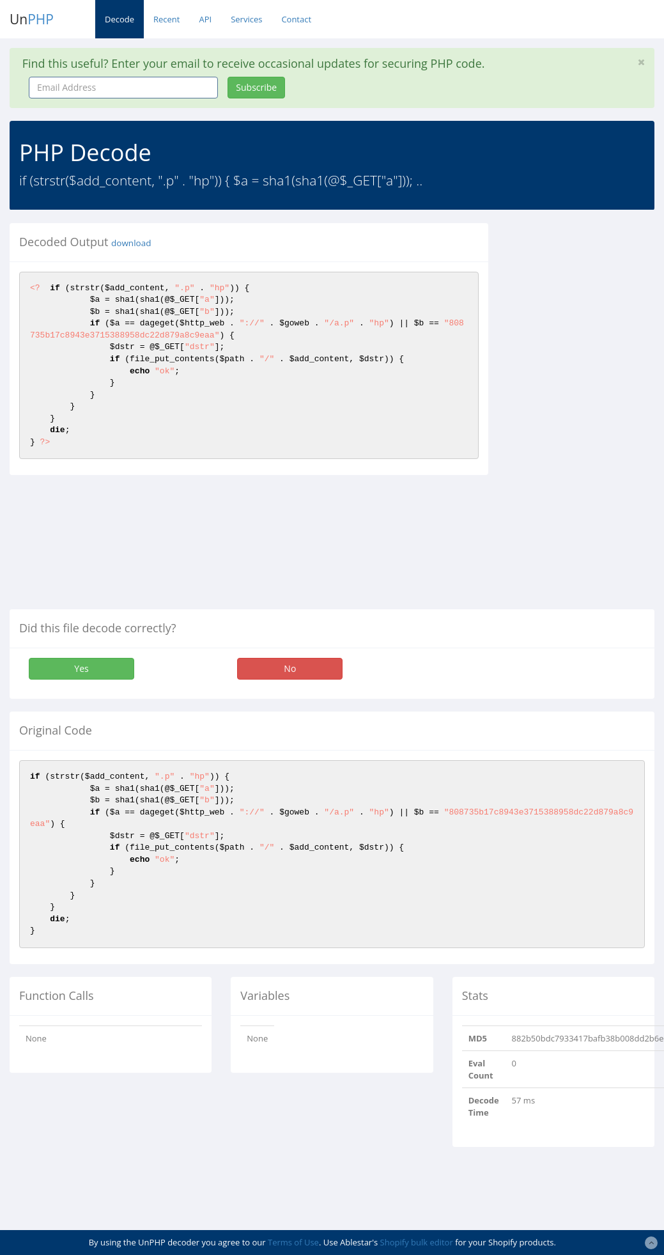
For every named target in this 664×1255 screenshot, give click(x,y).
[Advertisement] (584, 415)
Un (32, 19)
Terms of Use (293, 1242)
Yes (81, 668)
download (131, 243)
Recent (166, 19)
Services (246, 19)
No (290, 668)
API (205, 19)
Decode (119, 19)
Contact (296, 19)
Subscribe (256, 87)
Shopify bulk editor (416, 1242)
